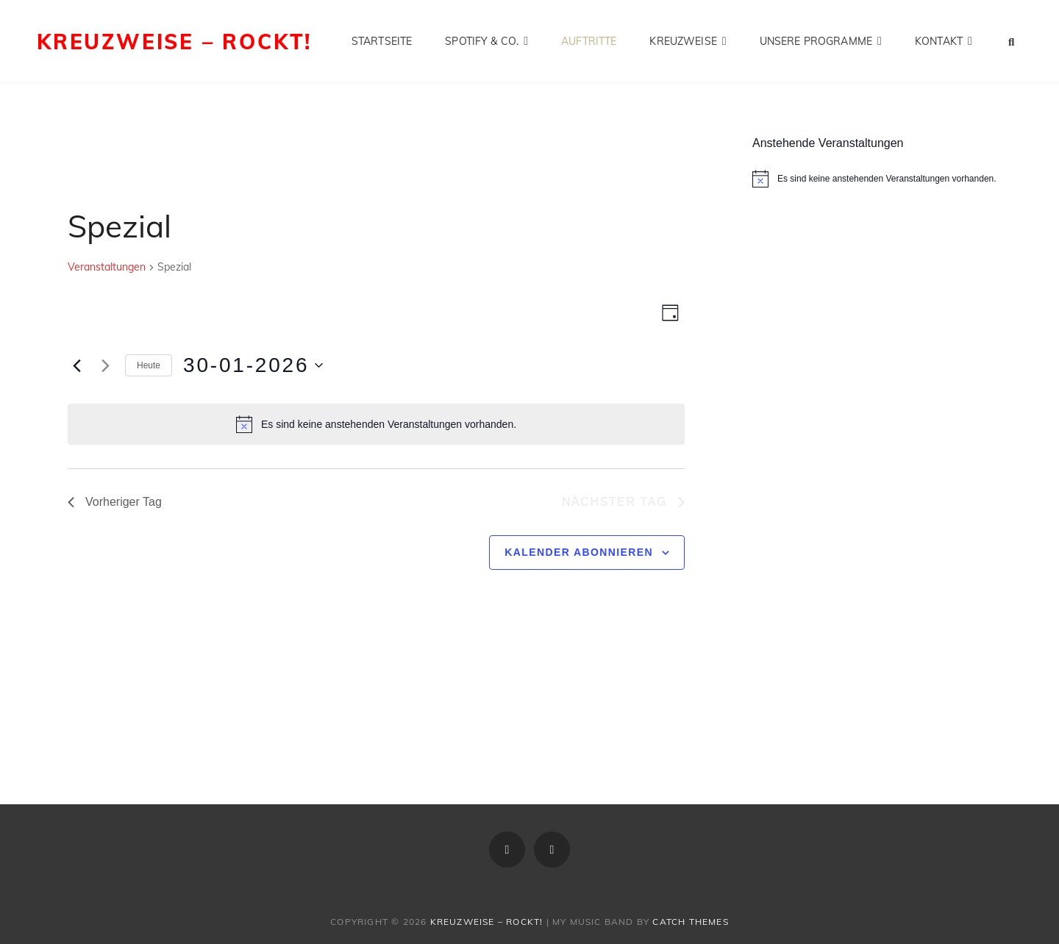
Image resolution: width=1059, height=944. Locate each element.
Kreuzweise (682, 41)
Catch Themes (690, 921)
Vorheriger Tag (115, 502)
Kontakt (939, 41)
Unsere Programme (816, 41)
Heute (148, 365)
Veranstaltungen (107, 266)
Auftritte (588, 41)
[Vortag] (76, 365)
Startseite (382, 41)
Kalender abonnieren (578, 552)
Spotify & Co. (481, 41)
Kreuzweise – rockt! (174, 41)
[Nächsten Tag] (105, 365)
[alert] (376, 424)
